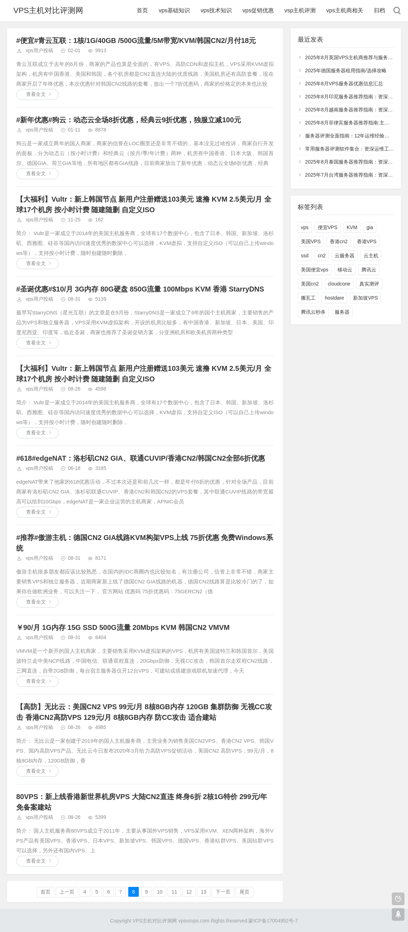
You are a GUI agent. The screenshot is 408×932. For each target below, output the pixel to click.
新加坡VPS (365, 298)
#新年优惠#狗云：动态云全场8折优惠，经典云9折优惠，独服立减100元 (128, 120)
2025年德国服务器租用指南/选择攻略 (346, 70)
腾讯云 (368, 269)
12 (189, 892)
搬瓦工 (308, 298)
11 (174, 892)
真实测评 (369, 284)
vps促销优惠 (258, 10)
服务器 (342, 312)
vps (305, 227)
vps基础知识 (174, 10)
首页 (142, 10)
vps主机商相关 (344, 10)
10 (160, 892)
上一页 (67, 892)
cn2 (322, 255)
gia (369, 227)
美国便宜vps (314, 269)
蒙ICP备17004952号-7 (273, 921)
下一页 (223, 892)
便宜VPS (328, 227)
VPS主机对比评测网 (48, 10)
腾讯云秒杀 (313, 312)
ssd (305, 255)
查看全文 (36, 94)
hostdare (334, 298)
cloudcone (339, 284)
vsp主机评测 (300, 10)
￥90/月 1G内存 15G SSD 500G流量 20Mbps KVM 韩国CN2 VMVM (123, 627)
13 (203, 892)
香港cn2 (339, 241)
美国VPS (311, 241)
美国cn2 (310, 284)
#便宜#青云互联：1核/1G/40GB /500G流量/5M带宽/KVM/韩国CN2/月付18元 (136, 40)
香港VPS (367, 241)
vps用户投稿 (39, 50)
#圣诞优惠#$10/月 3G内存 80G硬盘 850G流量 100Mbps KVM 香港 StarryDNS (140, 289)
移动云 (345, 269)
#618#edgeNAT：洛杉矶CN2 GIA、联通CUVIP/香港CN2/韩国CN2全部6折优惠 (140, 458)
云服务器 (344, 255)
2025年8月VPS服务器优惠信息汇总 (344, 83)
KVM (352, 227)
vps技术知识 (216, 10)
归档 (379, 10)
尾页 (244, 892)
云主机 (371, 255)
